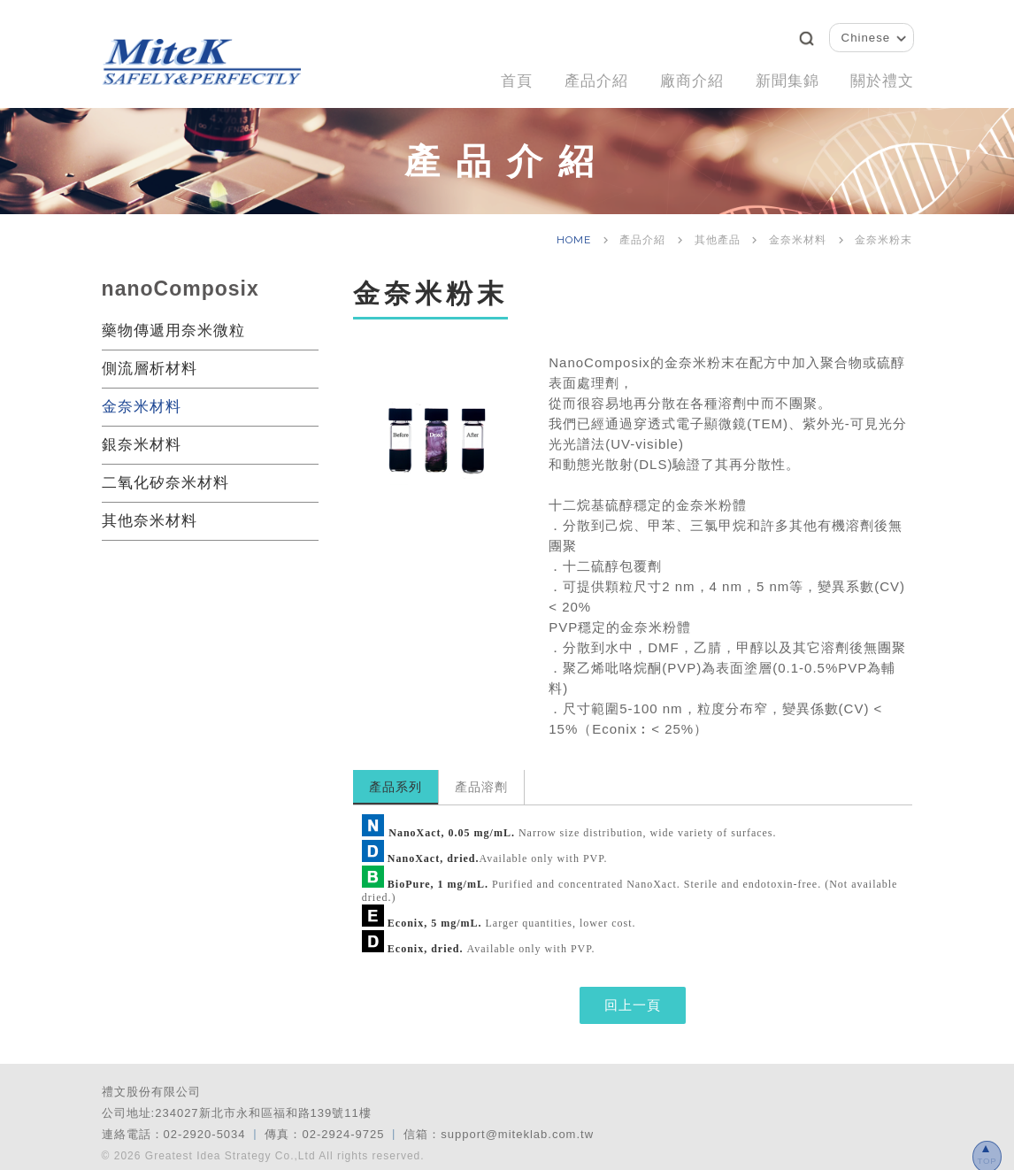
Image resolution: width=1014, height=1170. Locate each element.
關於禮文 (878, 76)
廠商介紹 (673, 76)
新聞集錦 (776, 76)
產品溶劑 (481, 778)
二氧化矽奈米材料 (165, 474)
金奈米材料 (141, 397)
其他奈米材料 (149, 512)
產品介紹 (570, 76)
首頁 (485, 76)
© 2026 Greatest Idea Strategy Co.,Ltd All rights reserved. (263, 1147)
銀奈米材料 (141, 435)
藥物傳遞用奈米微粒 (173, 321)
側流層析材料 (149, 359)
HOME (576, 231)
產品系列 (395, 778)
